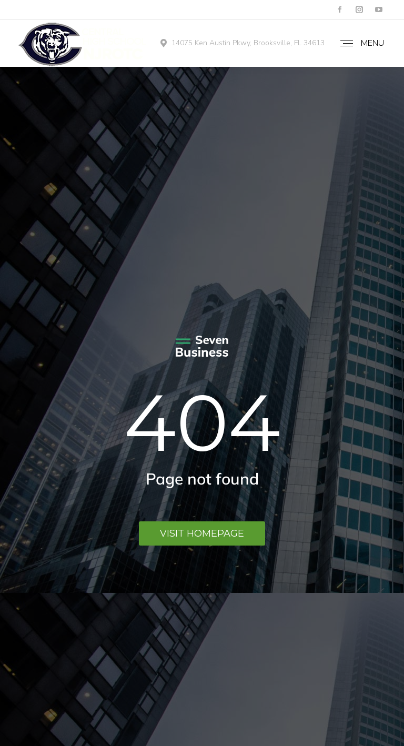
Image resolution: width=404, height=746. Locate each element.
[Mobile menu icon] (361, 43)
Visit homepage (202, 533)
